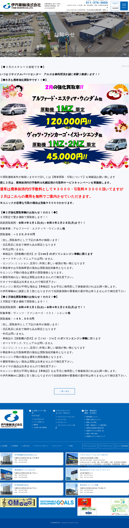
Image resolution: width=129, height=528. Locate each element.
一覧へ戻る (64, 391)
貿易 (71, 446)
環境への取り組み (92, 433)
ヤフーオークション (106, 446)
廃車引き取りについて (93, 419)
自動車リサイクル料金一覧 (95, 431)
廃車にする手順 (91, 422)
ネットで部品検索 (122, 446)
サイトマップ (58, 446)
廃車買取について (92, 417)
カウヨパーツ (62, 422)
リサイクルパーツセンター (66, 417)
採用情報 (15, 446)
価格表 (36, 425)
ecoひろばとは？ (39, 419)
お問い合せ (26, 446)
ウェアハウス (62, 419)
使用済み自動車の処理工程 (95, 428)
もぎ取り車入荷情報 (40, 427)
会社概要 (4, 446)
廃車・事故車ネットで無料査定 (96, 425)
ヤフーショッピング (89, 446)
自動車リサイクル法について (95, 436)
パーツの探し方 (39, 422)
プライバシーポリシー (41, 446)
